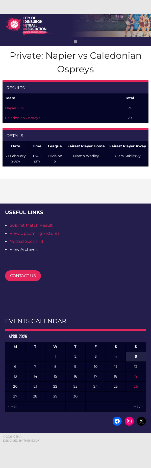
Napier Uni (14, 108)
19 (136, 376)
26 (136, 386)
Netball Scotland (26, 241)
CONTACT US (23, 275)
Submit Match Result (31, 225)
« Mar (12, 406)
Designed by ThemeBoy (21, 440)
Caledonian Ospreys (22, 118)
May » (138, 406)
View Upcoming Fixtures (35, 233)
